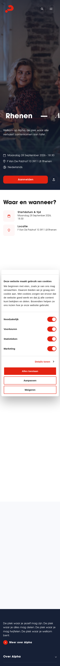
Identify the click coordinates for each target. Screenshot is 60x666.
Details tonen (42, 361)
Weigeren (30, 389)
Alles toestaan (30, 371)
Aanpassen (30, 380)
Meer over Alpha (17, 642)
